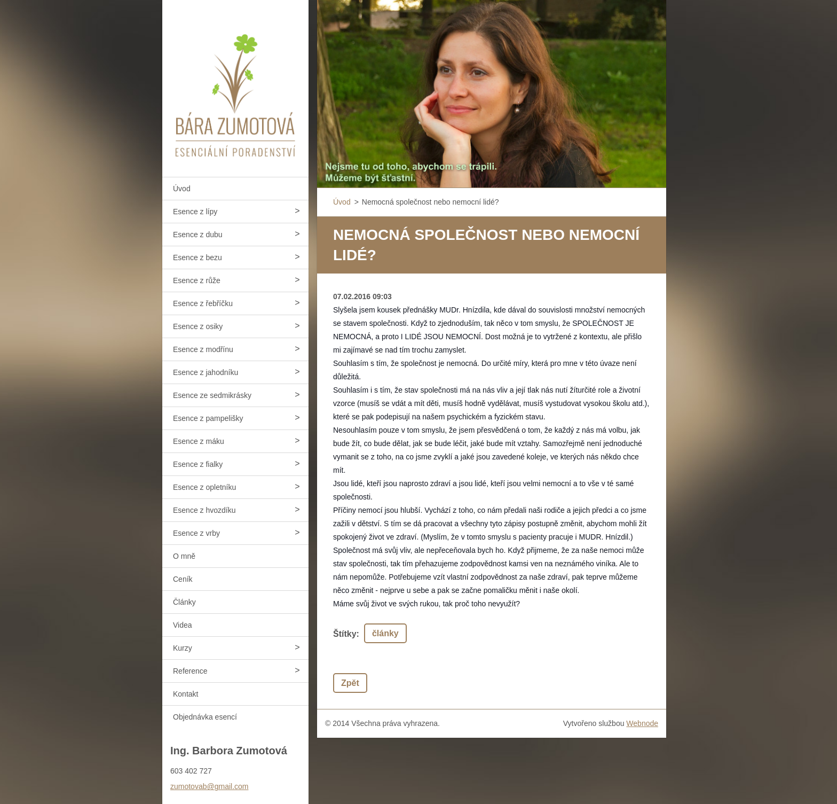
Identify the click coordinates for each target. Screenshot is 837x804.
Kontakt (185, 694)
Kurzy (182, 648)
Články (184, 602)
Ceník (183, 579)
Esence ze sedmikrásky (212, 395)
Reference (190, 671)
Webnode (642, 723)
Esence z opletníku (204, 487)
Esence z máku (198, 441)
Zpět (350, 683)
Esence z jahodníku (205, 372)
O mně (184, 556)
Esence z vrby (196, 533)
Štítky (345, 633)
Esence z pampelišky (208, 418)
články (385, 633)
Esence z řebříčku (203, 303)
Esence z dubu (198, 234)
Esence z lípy (195, 211)
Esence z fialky (198, 464)
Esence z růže (196, 280)
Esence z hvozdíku (204, 510)
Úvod (182, 188)
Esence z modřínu (203, 349)
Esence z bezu (197, 257)
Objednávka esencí (205, 717)
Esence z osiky (198, 326)
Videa (182, 625)
